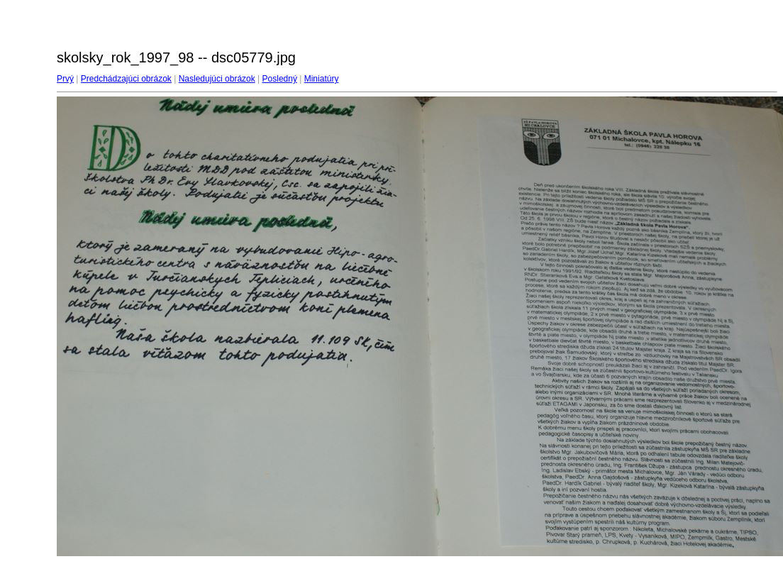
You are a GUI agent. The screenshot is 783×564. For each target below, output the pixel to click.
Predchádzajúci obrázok (126, 79)
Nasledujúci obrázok (217, 79)
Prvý (65, 79)
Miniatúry (321, 79)
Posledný (279, 79)
